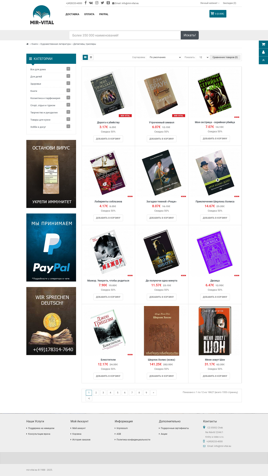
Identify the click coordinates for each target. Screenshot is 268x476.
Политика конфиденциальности (133, 439)
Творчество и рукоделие (44, 112)
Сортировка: (139, 57)
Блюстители (108, 359)
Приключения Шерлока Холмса (215, 201)
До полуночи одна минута (161, 280)
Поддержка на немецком (41, 428)
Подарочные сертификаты (175, 428)
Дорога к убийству (108, 122)
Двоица (215, 280)
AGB (119, 434)
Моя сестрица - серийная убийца (215, 122)
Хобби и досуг (38, 127)
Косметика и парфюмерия (45, 98)
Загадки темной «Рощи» (161, 201)
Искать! (190, 35)
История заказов (81, 439)
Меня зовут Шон (215, 359)
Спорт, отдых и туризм (42, 105)
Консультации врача (39, 434)
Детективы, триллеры (84, 44)
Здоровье (35, 83)
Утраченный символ (161, 122)
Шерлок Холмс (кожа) (161, 359)
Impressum (122, 428)
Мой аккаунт (79, 428)
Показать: (190, 57)
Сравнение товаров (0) (225, 57)
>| (89, 398)
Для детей (36, 76)
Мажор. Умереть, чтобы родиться (108, 280)
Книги (34, 44)
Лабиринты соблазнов (108, 201)
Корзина (76, 434)
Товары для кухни (40, 119)
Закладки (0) (229, 3)
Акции (164, 434)
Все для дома (38, 69)
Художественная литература (55, 44)
